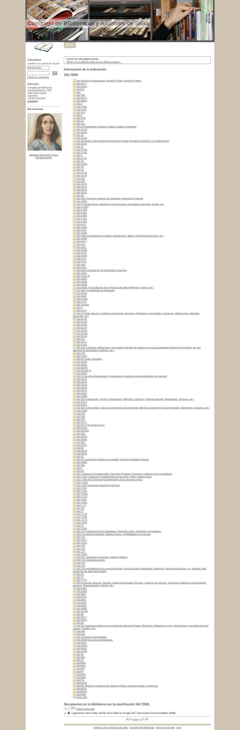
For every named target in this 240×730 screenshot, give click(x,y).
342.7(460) (80, 494)
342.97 (78, 660)
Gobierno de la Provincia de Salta (110, 727)
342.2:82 (79, 118)
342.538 (79, 433)
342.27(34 (80, 149)
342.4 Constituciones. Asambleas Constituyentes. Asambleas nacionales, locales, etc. (118, 204)
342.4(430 (80, 250)
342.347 (79, 178)
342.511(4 (80, 345)
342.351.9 (80, 187)
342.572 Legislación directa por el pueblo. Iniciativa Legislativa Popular (111, 459)
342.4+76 (79, 302)
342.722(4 (80, 543)
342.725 (79, 545)
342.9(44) (80, 643)
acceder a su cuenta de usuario (43, 63)
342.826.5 (80, 620)
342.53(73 (80, 390)
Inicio (70, 45)
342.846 (79, 634)
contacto (32, 101)
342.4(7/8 (79, 253)
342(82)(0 (80, 688)
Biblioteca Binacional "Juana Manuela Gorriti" (43, 156)
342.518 (79, 353)
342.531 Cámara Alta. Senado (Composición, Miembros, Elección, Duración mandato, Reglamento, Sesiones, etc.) (133, 399)
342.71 (78, 511)
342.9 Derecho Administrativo (90, 637)
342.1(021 (80, 106)
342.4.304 (80, 221)
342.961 (79, 657)
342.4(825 (80, 282)
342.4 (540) (80, 207)
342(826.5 (80, 691)
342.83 (78, 623)
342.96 (78, 654)
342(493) (79, 677)
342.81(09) (80, 611)
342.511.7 (80, 342)
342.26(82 (80, 144)
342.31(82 (80, 164)
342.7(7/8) (80, 497)
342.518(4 (80, 356)
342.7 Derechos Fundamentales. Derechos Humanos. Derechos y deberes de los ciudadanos (122, 474)
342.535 (79, 419)
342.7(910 (80, 502)
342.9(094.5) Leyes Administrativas (93, 640)
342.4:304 (80, 213)
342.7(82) (80, 499)
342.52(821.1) (82, 370)
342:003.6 (80, 86)
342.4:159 (80, 210)
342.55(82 (80, 439)
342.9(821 (80, 648)
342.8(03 (79, 594)
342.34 (78, 170)
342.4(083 (80, 233)
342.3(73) (80, 158)
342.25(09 (80, 138)
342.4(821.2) (81, 276)
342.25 (78, 135)
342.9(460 (80, 645)
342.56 (78, 448)
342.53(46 (80, 385)
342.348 (79, 181)
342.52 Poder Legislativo (87, 359)
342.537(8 (80, 428)
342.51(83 (80, 336)
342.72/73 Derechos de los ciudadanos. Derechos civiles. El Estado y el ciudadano (117, 531)
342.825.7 (80, 617)
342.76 (78, 574)
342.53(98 (80, 396)
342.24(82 (80, 132)
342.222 (79, 124)
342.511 (79, 339)
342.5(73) (80, 310)
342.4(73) (80, 261)
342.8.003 (80, 591)
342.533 (79, 413)
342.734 (79, 566)
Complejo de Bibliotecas (142, 727)
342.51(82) (80, 333)
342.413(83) (81, 305)
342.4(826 (80, 284)
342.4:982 (80, 215)
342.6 (77, 468)
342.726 (79, 548)
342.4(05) (80, 230)
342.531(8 (80, 405)
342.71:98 (80, 514)
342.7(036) (80, 482)
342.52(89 (80, 373)
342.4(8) (79, 264)
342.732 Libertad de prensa (89, 560)
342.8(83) (80, 605)
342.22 (78, 121)
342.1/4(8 (79, 109)
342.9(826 (80, 651)
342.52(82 (80, 364)
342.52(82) (80, 367)
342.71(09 (80, 517)
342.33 (78, 167)
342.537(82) (81, 431)
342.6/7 (78, 471)
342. (77, 92)
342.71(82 (80, 522)
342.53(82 (80, 393)
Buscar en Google (165, 727)
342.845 (79, 631)
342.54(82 (80, 436)
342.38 (78, 195)
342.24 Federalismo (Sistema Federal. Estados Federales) (104, 126)
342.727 (79, 551)
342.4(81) (80, 267)
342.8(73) (80, 597)
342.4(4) (79, 244)
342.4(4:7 (79, 241)
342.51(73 (80, 327)
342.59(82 (80, 462)
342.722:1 (80, 540)
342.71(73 (80, 520)
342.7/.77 (79, 505)
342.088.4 (80, 101)
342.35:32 (80, 184)
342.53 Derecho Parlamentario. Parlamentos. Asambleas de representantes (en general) (120, 376)
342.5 (77, 307)
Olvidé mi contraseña (38, 77)
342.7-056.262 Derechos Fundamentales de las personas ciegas (108, 479)
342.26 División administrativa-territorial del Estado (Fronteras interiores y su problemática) (121, 141)
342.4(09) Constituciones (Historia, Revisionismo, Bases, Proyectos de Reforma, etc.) (118, 236)
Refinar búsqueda (85, 709)
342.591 (79, 465)
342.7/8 (78, 508)
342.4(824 (80, 279)
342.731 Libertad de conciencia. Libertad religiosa (100, 557)
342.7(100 (80, 491)
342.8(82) (80, 603)
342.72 (78, 525)
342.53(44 (80, 382)
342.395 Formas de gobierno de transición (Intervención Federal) (108, 198)
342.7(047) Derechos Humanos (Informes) (96, 485)
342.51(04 (80, 324)
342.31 (78, 161)
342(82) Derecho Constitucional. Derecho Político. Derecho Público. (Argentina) (115, 686)
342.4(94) (80, 296)
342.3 (77, 155)
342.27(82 (80, 152)
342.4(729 (80, 256)
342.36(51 (80, 193)
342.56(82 (80, 454)
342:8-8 (78, 89)
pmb (179, 727)
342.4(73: (79, 259)
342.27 (78, 147)
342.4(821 (80, 273)
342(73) (79, 680)
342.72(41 (80, 528)
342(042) (79, 666)
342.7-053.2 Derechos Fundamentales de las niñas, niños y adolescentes (112, 476)
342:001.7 (80, 83)
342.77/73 (80, 580)
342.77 (78, 577)
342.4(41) (80, 247)
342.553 (79, 442)
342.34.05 (80, 172)
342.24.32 (80, 129)
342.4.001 (80, 218)
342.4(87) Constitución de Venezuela (93, 290)
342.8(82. (79, 600)
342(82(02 (80, 683)
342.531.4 (80, 402)
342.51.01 (80, 319)
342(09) (79, 668)
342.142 (79, 112)
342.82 (78, 614)
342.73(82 (80, 554)
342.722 (79, 537)
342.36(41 (80, 190)
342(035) (79, 663)
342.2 (77, 115)
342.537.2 (80, 422)
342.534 (79, 416)
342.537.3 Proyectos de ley (89, 425)
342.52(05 (80, 362)
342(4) (78, 671)
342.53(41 (80, 379)
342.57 (78, 456)
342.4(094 (80, 238)
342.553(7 (80, 445)
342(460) (79, 674)
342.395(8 (80, 201)
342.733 (79, 563)
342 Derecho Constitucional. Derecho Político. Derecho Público (107, 80)
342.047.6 (80, 98)
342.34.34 (80, 175)
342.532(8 (80, 410)
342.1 (77, 103)
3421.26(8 (80, 697)
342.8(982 (80, 608)
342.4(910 (80, 293)
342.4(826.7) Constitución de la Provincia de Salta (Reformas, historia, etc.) (113, 287)
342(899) (79, 694)
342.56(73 (80, 451)
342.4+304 (80, 299)
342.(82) (79, 95)
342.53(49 (80, 387)
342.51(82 (80, 330)
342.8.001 (80, 588)
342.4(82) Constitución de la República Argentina (100, 270)
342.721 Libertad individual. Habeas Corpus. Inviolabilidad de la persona (112, 534)
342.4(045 (80, 227)
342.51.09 (80, 322)
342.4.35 (79, 224)
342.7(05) (80, 488)
